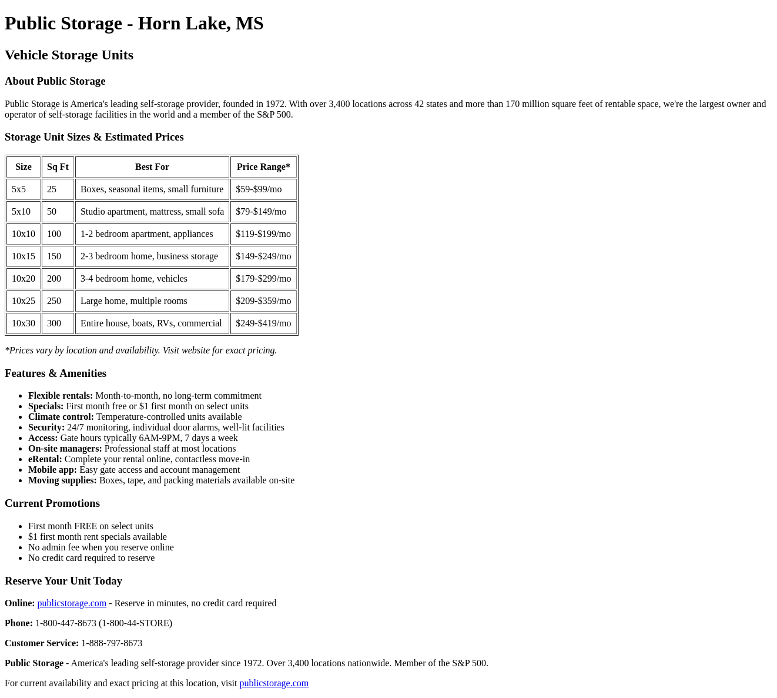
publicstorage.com (72, 603)
